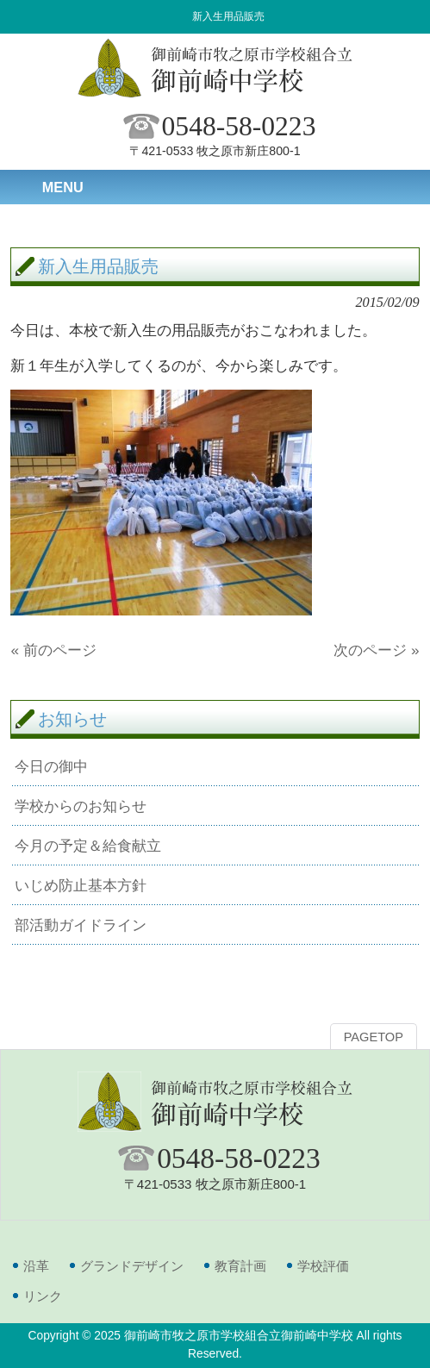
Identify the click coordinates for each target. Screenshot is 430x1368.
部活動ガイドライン (80, 925)
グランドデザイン (132, 1266)
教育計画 (240, 1266)
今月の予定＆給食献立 (88, 845)
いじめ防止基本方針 (80, 885)
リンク (42, 1296)
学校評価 (323, 1266)
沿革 (36, 1266)
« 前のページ (53, 650)
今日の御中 (51, 766)
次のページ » (376, 650)
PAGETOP (373, 1037)
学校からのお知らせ (80, 806)
